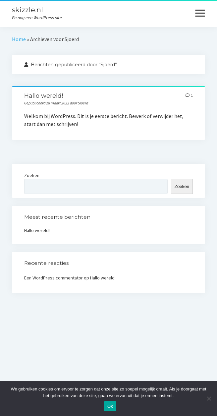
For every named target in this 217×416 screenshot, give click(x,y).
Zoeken (31, 175)
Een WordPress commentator (53, 278)
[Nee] (208, 398)
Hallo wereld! (43, 95)
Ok (110, 406)
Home (19, 39)
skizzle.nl (27, 10)
